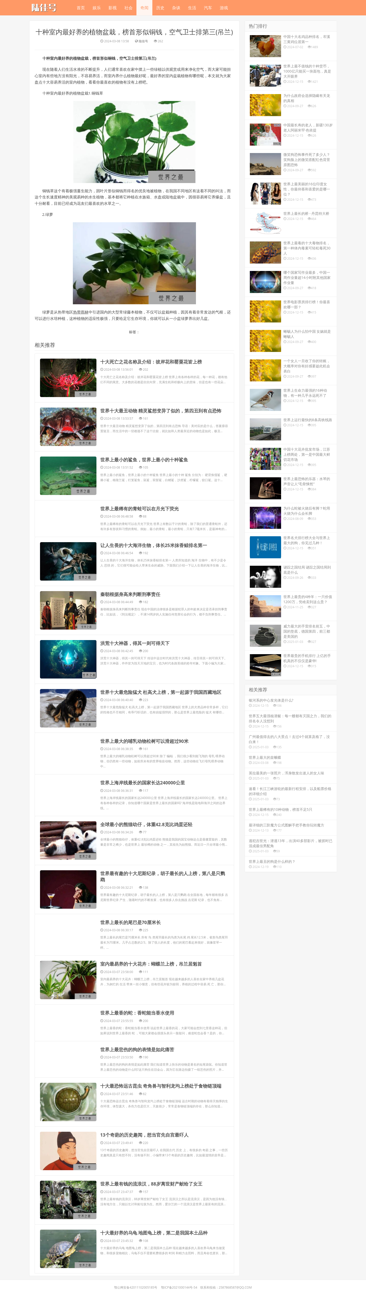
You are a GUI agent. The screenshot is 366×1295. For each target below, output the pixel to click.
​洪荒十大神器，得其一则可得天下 (135, 643)
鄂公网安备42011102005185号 (135, 1287)
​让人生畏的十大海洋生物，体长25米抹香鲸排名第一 (153, 545)
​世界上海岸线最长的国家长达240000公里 (142, 783)
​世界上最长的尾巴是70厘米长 (130, 922)
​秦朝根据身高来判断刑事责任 (130, 594)
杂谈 (176, 8)
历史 (160, 8)
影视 (112, 8)
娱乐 (97, 8)
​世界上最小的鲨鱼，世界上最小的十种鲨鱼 (144, 460)
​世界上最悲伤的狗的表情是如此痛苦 (137, 1049)
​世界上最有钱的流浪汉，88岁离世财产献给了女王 (151, 1183)
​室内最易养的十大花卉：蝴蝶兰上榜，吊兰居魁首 (151, 964)
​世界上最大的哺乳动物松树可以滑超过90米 (144, 741)
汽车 (208, 8)
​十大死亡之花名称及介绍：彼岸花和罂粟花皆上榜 (151, 362)
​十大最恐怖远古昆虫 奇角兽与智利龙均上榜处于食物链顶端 (161, 1085)
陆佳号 (143, 41)
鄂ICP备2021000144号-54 (179, 1287)
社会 (128, 8)
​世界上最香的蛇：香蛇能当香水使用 (137, 1013)
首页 (81, 8)
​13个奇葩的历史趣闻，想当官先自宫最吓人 (144, 1134)
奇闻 (144, 8)
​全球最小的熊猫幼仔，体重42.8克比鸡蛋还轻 (146, 824)
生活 (192, 8)
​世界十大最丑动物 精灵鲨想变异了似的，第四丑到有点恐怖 (161, 411)
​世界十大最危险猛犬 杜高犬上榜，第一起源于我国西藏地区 (161, 692)
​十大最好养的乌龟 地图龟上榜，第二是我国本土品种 (154, 1232)
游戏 (224, 8)
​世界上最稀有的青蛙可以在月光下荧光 (139, 509)
